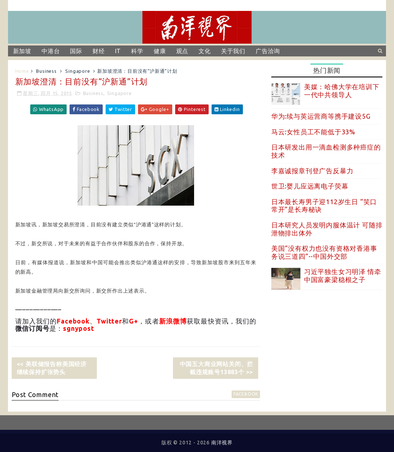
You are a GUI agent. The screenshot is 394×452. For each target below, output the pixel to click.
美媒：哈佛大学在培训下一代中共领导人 (341, 90)
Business (46, 71)
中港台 (51, 51)
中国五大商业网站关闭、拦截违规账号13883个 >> (216, 368)
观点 (182, 51)
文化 (204, 51)
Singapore (77, 71)
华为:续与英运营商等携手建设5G (321, 116)
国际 (76, 51)
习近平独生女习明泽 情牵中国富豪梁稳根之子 (342, 275)
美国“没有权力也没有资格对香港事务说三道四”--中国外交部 (324, 252)
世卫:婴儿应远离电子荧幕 (309, 186)
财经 (98, 51)
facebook (245, 394)
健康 (160, 51)
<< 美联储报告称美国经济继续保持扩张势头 (52, 368)
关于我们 (233, 51)
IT (118, 51)
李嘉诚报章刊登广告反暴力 (312, 170)
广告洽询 (268, 51)
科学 (137, 51)
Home (22, 71)
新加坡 (22, 51)
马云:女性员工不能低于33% (313, 131)
